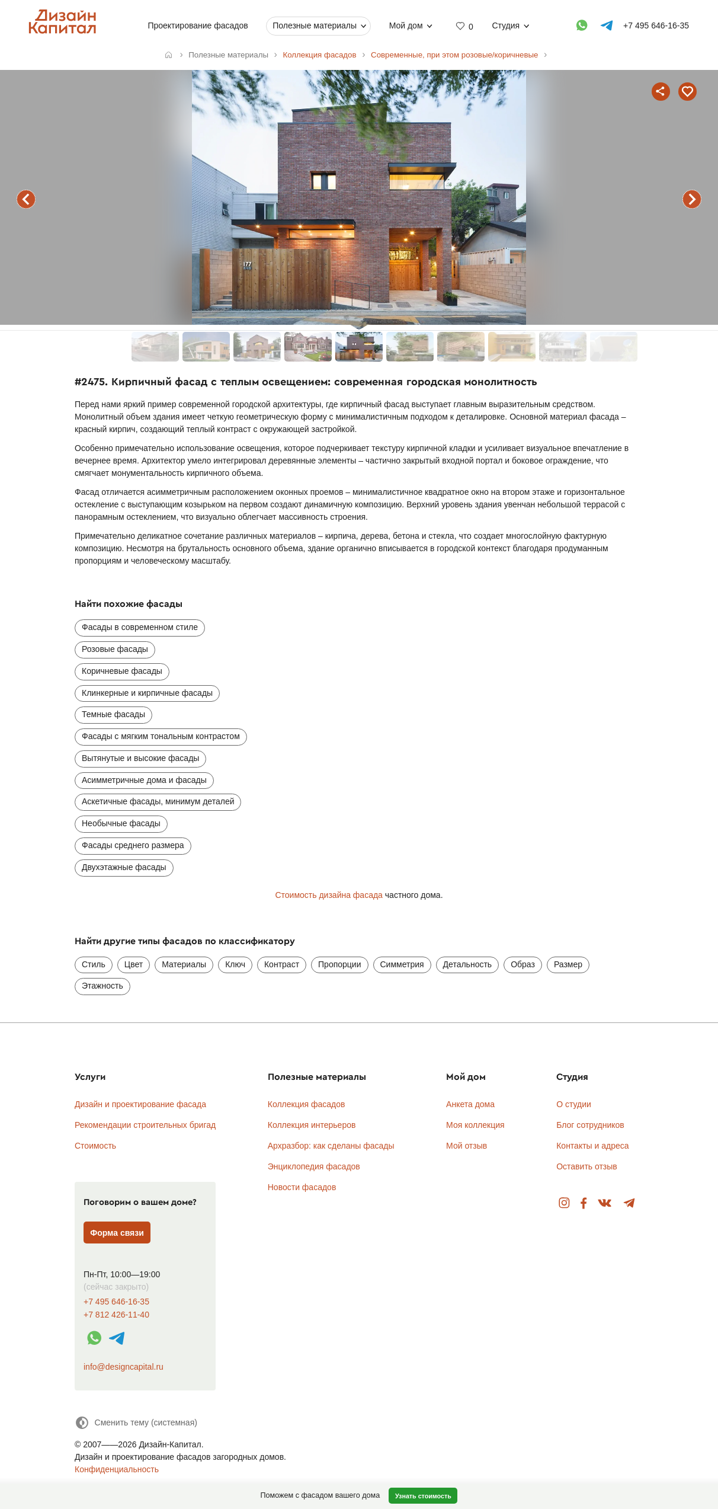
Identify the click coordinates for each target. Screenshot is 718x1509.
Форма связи (117, 1233)
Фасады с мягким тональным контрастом (161, 736)
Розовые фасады (115, 649)
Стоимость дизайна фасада (328, 895)
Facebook (583, 1203)
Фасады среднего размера (133, 845)
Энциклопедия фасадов (314, 1166)
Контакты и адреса (592, 1145)
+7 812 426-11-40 (116, 1314)
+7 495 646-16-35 (116, 1301)
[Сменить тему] (136, 1422)
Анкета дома (470, 1104)
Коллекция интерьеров (312, 1125)
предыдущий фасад (26, 199)
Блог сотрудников (590, 1125)
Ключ (235, 964)
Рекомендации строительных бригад (145, 1125)
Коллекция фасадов (306, 1104)
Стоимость (95, 1145)
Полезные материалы (315, 25)
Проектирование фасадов (198, 25)
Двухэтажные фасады (124, 867)
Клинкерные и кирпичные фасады (147, 693)
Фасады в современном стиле (140, 627)
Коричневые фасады (122, 671)
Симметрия (402, 964)
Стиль (93, 964)
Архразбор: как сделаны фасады (331, 1145)
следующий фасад (692, 199)
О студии (573, 1104)
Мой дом (406, 25)
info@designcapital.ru (124, 1366)
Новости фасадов (302, 1187)
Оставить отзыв (586, 1166)
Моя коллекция (475, 1125)
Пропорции (339, 964)
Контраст (281, 964)
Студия (506, 25)
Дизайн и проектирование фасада (140, 1104)
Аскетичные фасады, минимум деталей (158, 801)
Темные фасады (113, 714)
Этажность (102, 985)
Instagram (564, 1203)
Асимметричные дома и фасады (144, 780)
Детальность (467, 964)
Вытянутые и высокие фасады (140, 758)
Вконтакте (605, 1203)
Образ (523, 964)
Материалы (184, 964)
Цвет (133, 964)
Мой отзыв (466, 1145)
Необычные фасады (121, 823)
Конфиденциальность (117, 1469)
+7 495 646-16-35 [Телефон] (657, 25)
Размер (568, 964)
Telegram (629, 1203)
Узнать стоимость (423, 1496)
